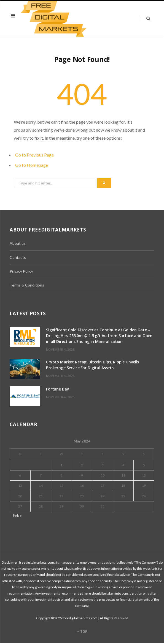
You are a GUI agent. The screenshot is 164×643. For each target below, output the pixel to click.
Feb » (17, 515)
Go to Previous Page (34, 154)
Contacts (18, 257)
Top (82, 631)
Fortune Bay (57, 389)
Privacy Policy (21, 271)
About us (18, 243)
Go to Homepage (31, 165)
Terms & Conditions (27, 285)
